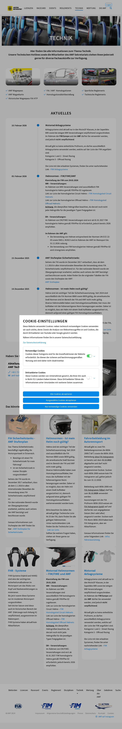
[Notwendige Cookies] (89, 355)
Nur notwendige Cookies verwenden (61, 406)
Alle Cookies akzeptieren (61, 394)
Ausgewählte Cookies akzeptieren (61, 400)
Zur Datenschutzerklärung (34, 342)
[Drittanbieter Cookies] (89, 377)
